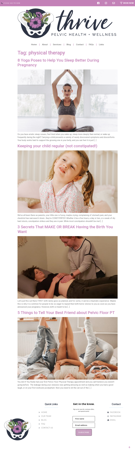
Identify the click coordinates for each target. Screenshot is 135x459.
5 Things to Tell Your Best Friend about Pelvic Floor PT (66, 312)
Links (101, 44)
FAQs (91, 44)
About (45, 44)
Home (34, 44)
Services (57, 44)
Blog (69, 44)
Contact (80, 44)
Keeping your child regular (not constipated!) (57, 146)
